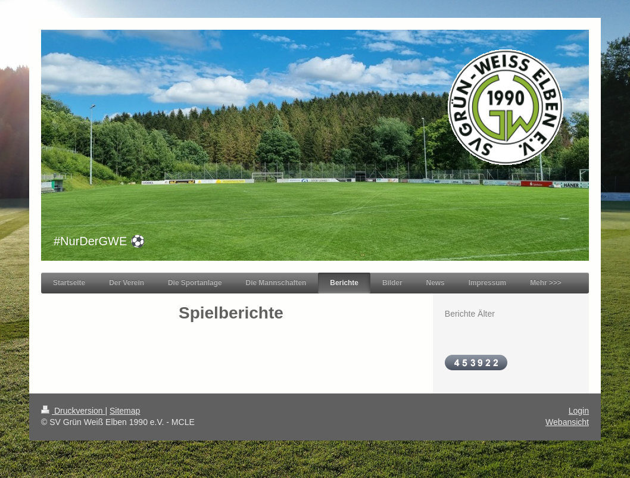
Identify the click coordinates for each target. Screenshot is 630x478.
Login (579, 410)
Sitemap (125, 410)
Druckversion (73, 410)
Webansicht (567, 422)
